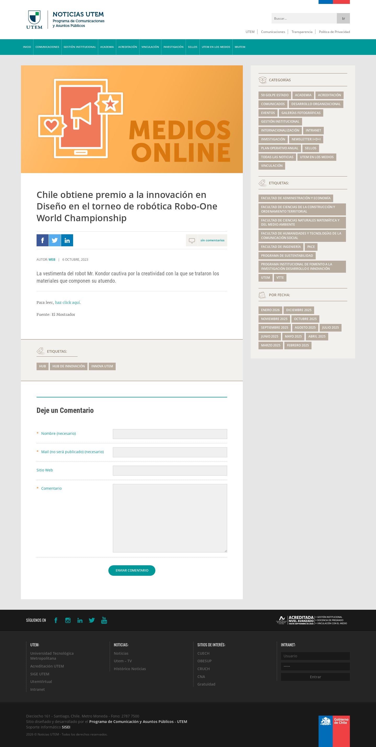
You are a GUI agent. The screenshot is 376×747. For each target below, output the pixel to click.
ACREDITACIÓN (127, 47)
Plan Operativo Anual (279, 148)
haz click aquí (67, 302)
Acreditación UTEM (47, 666)
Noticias (121, 653)
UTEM (250, 32)
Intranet (313, 130)
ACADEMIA (107, 47)
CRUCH (203, 668)
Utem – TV (123, 660)
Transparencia (302, 32)
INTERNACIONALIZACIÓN (280, 130)
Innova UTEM (102, 366)
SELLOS (192, 47)
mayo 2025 (293, 336)
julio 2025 (330, 327)
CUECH (203, 653)
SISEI (66, 727)
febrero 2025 (298, 345)
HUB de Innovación (68, 366)
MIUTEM (240, 47)
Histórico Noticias (130, 668)
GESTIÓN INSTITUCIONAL (80, 47)
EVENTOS (268, 113)
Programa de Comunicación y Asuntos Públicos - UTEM (138, 721)
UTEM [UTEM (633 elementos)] (265, 277)
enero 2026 (270, 310)
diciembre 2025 (299, 310)
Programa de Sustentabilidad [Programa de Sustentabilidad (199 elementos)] (287, 255)
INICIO (27, 47)
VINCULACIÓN (150, 47)
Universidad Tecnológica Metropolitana (52, 656)
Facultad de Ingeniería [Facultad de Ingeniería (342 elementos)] (281, 246)
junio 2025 (269, 336)
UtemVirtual (41, 681)
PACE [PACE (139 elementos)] (311, 246)
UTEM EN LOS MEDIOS (216, 47)
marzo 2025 (270, 345)
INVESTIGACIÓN (173, 47)
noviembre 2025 (274, 319)
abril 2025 (317, 336)
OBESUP (204, 660)
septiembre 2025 (274, 327)
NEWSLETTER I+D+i (306, 139)
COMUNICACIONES (47, 47)
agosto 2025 (305, 327)
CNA (201, 676)
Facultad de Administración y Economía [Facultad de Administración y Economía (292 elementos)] (296, 198)
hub (42, 366)
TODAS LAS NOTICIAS (277, 157)
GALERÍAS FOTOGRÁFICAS (301, 113)
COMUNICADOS (273, 104)
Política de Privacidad (334, 32)
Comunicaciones (273, 32)
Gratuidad (206, 684)
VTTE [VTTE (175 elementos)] (280, 277)
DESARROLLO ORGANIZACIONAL (316, 104)
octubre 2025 (305, 319)
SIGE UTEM (39, 673)
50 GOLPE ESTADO (275, 95)
